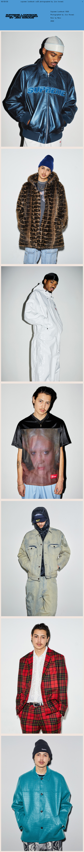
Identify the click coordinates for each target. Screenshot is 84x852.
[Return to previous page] (82, 1)
